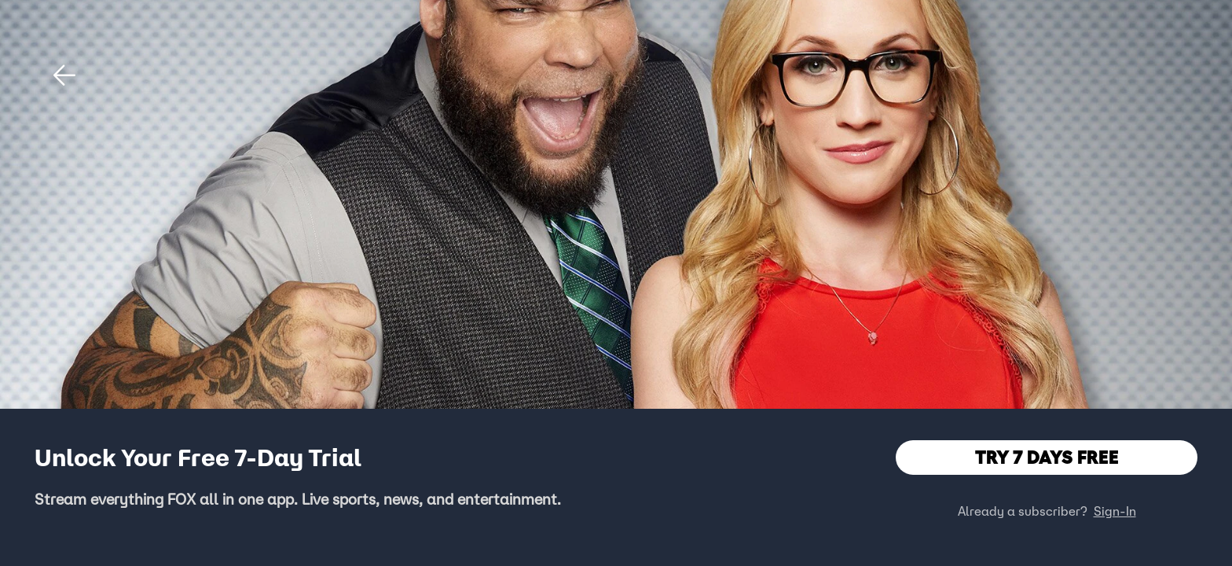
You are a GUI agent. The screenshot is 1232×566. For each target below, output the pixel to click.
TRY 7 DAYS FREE (1047, 457)
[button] (64, 75)
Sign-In (1115, 511)
